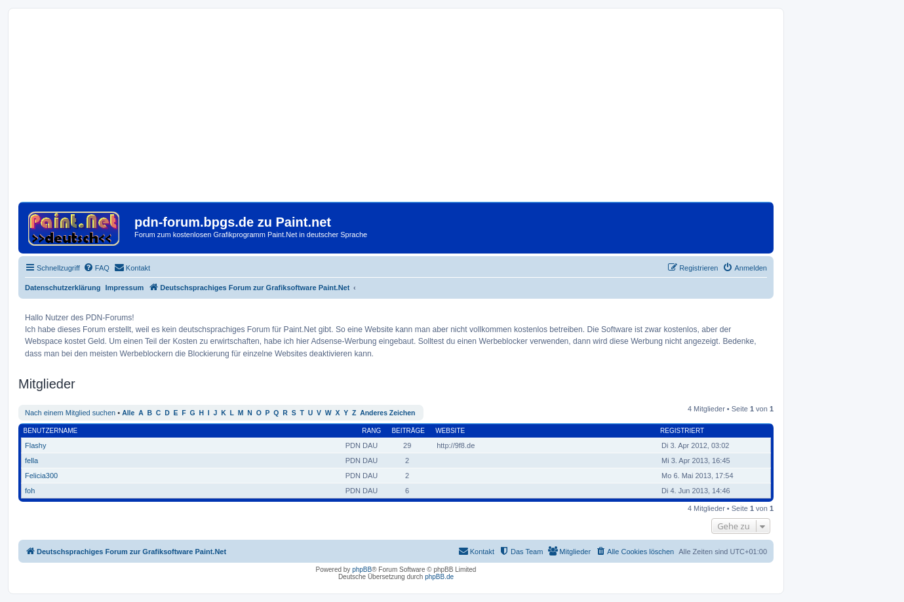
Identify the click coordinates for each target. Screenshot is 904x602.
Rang (371, 430)
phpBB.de (439, 576)
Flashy (35, 445)
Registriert (682, 430)
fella (31, 460)
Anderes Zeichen (387, 413)
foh (30, 491)
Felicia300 (41, 476)
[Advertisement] (396, 110)
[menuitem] (96, 268)
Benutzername (51, 430)
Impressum (125, 288)
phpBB (362, 569)
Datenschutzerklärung (63, 288)
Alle (128, 413)
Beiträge (408, 430)
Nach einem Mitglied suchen (70, 413)
